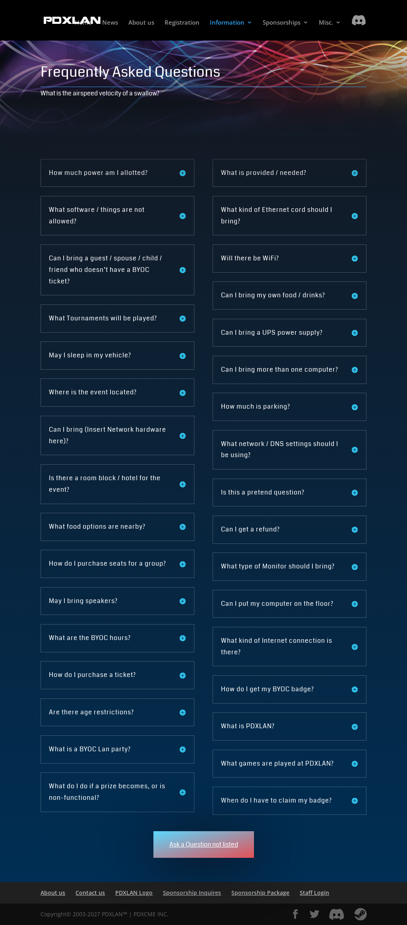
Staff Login (314, 892)
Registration (182, 22)
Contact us (90, 892)
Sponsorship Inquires (192, 892)
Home (83, 22)
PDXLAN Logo (134, 892)
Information (227, 22)
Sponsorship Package (260, 892)
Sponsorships (281, 22)
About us (141, 22)
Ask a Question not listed (203, 844)
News (110, 22)
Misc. (326, 22)
